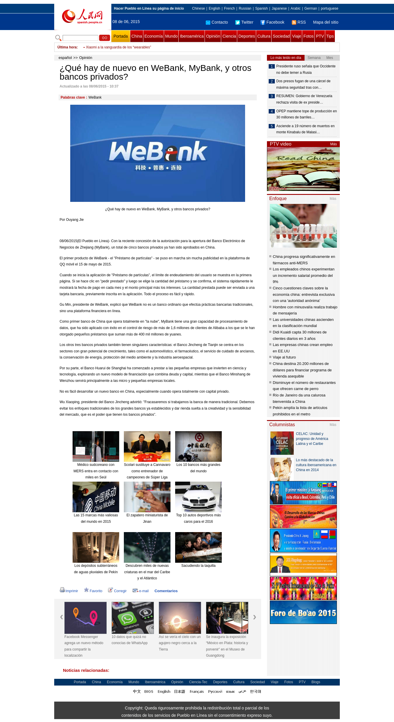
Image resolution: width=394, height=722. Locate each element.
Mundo (171, 36)
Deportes (246, 36)
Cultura (263, 36)
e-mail (141, 591)
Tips (330, 36)
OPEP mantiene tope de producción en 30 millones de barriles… (306, 114)
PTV (320, 36)
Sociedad (281, 36)
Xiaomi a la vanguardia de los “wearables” (118, 47)
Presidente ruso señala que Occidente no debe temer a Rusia (305, 69)
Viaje (296, 36)
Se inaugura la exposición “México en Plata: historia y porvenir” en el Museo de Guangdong (227, 646)
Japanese (279, 8)
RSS (299, 22)
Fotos (308, 36)
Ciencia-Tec (198, 682)
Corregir (117, 591)
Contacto (217, 22)
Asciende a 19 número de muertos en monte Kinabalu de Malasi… (305, 129)
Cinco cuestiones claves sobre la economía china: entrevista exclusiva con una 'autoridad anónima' (304, 294)
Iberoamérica (192, 36)
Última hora (67, 47)
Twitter (244, 22)
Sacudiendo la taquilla (198, 566)
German (310, 8)
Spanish (261, 8)
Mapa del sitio (325, 22)
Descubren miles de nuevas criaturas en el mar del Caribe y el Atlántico (147, 572)
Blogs (316, 682)
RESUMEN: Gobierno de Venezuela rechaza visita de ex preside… (304, 99)
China (136, 36)
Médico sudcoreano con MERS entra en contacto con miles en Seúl (95, 471)
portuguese (329, 8)
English (214, 8)
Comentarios (165, 591)
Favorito (93, 591)
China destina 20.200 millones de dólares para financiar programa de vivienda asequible (302, 369)
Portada (120, 36)
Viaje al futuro (284, 357)
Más (333, 144)
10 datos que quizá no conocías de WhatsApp (129, 640)
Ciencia (229, 36)
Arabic (295, 8)
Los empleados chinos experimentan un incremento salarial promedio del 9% (304, 275)
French (229, 8)
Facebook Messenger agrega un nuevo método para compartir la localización (83, 646)
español (65, 57)
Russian (245, 8)
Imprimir (69, 591)
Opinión (213, 36)
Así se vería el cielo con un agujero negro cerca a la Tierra (179, 643)
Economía (154, 36)
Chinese (198, 8)
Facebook (272, 22)
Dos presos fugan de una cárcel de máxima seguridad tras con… (303, 84)
